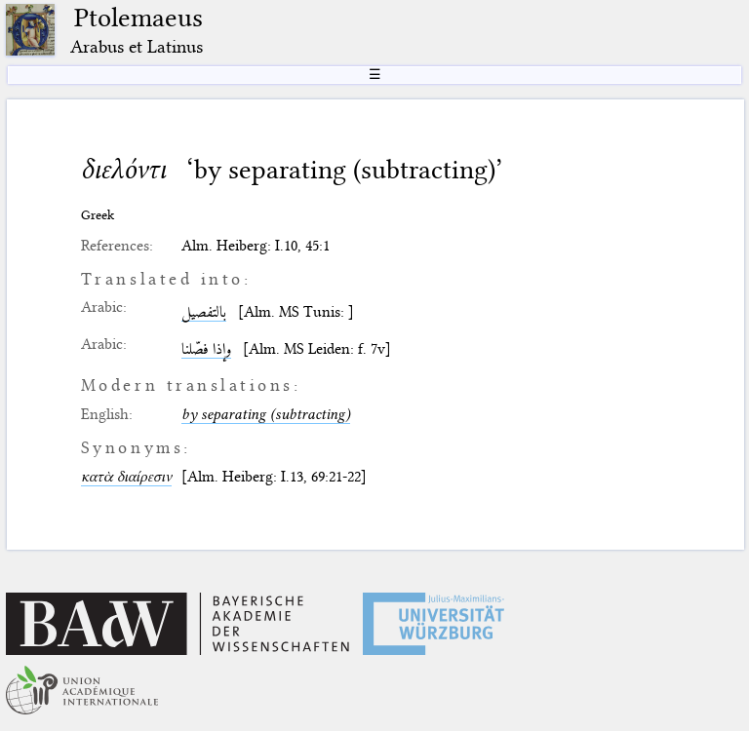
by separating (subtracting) (265, 414)
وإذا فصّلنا (206, 349)
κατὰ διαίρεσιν (126, 476)
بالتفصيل (203, 312)
